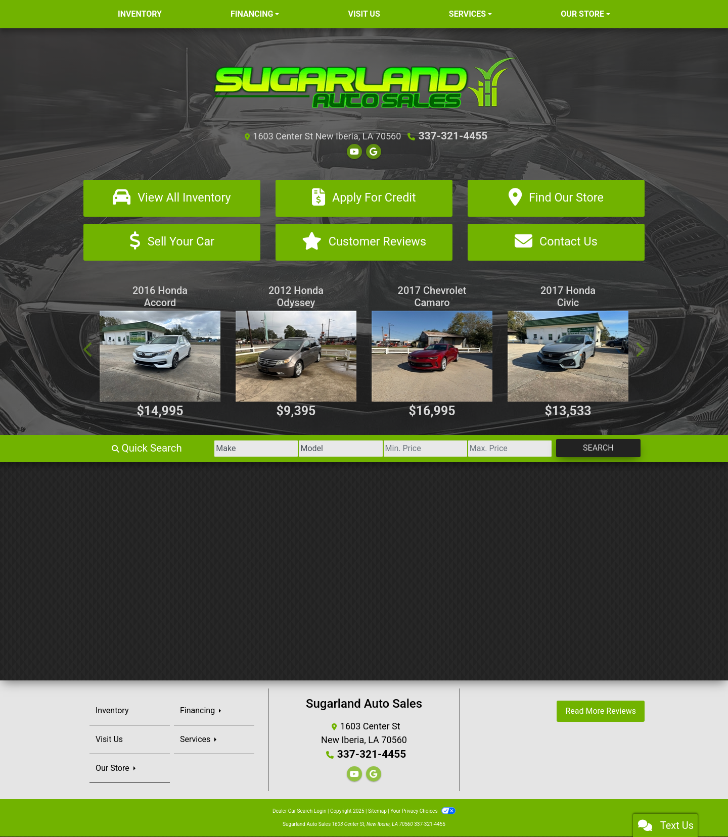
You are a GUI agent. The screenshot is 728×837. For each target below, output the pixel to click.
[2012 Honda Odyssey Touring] (296, 357)
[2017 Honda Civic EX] (568, 357)
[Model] (306, 449)
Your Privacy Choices (423, 811)
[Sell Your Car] (171, 242)
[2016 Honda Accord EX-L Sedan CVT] (160, 357)
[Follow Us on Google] (373, 151)
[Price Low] (400, 449)
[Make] (212, 449)
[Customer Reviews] (364, 242)
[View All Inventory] (171, 197)
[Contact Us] (556, 242)
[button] (88, 350)
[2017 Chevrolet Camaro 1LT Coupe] (432, 357)
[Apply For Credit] (364, 197)
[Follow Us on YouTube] (354, 151)
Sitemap (377, 811)
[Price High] (495, 449)
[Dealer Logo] (364, 81)
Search (593, 448)
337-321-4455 (453, 136)
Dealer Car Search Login (299, 811)
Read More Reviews (600, 711)
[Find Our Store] (556, 197)
